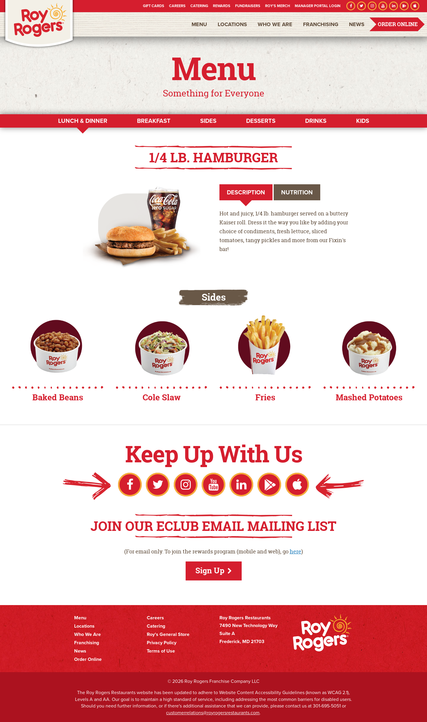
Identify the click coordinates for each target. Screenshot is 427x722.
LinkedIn (393, 5)
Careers (177, 6)
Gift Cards (153, 6)
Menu (199, 24)
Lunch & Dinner (82, 120)
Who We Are (275, 24)
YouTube (382, 5)
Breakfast (154, 120)
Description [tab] (246, 192)
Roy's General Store (168, 634)
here (295, 551)
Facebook (350, 5)
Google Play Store (404, 5)
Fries (265, 397)
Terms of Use (161, 651)
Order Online (398, 24)
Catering (199, 6)
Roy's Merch (277, 6)
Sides (208, 120)
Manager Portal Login (317, 6)
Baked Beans (57, 397)
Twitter (361, 5)
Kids (362, 120)
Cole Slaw (162, 397)
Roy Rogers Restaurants (39, 24)
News (356, 24)
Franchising (320, 24)
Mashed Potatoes (369, 397)
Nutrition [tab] (297, 192)
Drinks (315, 120)
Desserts (260, 120)
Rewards (221, 6)
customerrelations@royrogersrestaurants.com (212, 712)
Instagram (372, 5)
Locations (232, 24)
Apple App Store (414, 5)
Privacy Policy (161, 642)
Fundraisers (247, 6)
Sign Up (209, 570)
